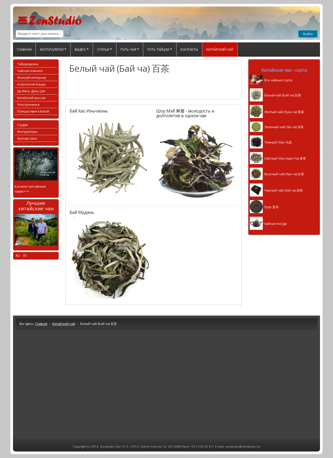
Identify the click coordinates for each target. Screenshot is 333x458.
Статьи (104, 49)
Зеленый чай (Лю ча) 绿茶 (277, 127)
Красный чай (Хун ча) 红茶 (277, 174)
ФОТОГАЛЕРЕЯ (53, 49)
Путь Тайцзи (159, 49)
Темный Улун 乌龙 (271, 142)
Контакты (189, 49)
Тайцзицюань (28, 64)
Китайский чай (219, 49)
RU (18, 255)
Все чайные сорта (271, 80)
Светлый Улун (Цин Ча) (278, 158)
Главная (24, 49)
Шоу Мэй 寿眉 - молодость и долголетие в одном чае (185, 113)
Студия (22, 125)
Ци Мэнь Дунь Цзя (31, 91)
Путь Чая (129, 49)
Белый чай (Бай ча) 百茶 (275, 95)
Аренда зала (27, 138)
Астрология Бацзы (31, 84)
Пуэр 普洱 (264, 207)
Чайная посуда (268, 223)
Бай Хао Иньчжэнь (88, 111)
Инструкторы (27, 131)
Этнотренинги (28, 104)
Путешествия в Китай (33, 111)
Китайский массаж (31, 98)
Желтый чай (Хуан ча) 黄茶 (277, 112)
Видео (82, 49)
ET (25, 255)
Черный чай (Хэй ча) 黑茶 (276, 190)
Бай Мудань (81, 212)
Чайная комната (30, 71)
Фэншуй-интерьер (31, 77)
